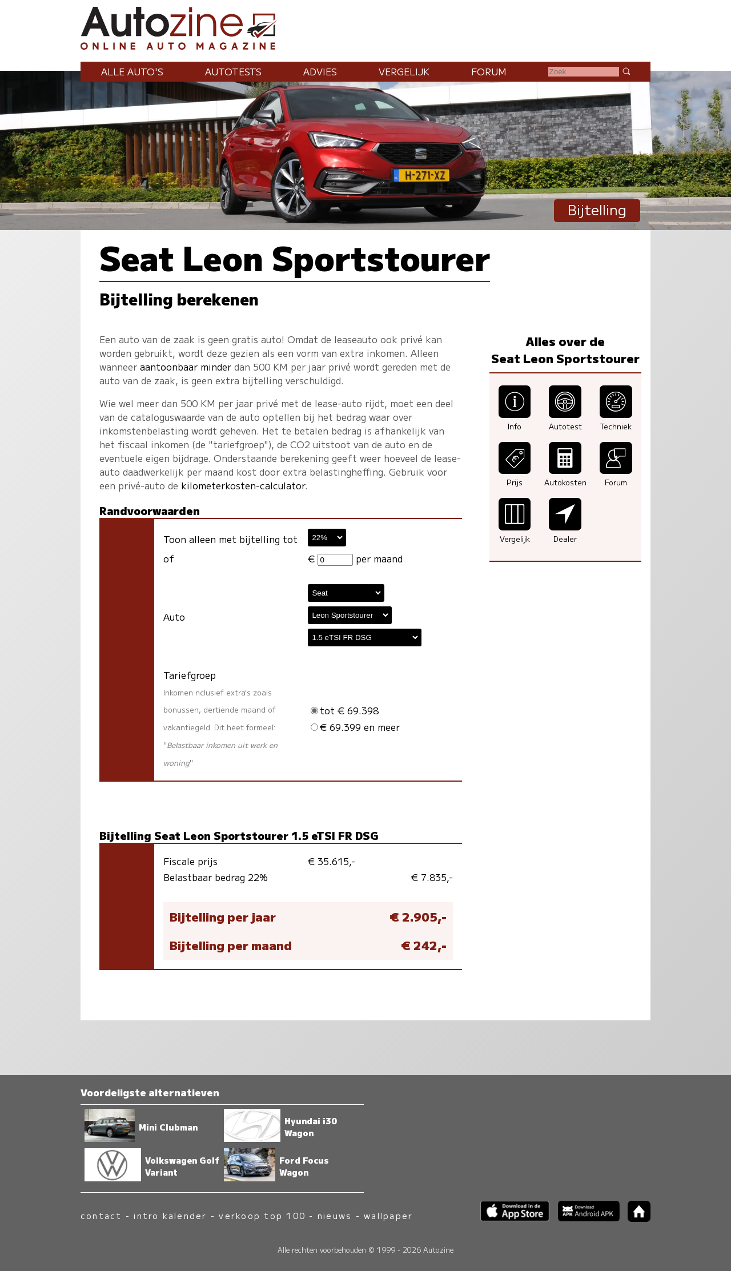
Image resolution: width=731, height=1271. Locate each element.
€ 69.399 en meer (355, 727)
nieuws (335, 1215)
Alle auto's (132, 71)
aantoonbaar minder (185, 366)
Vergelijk (404, 71)
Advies (320, 71)
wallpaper (388, 1215)
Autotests (233, 71)
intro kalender (170, 1215)
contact (101, 1215)
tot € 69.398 (345, 710)
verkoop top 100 (262, 1215)
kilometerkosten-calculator (243, 485)
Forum (489, 71)
